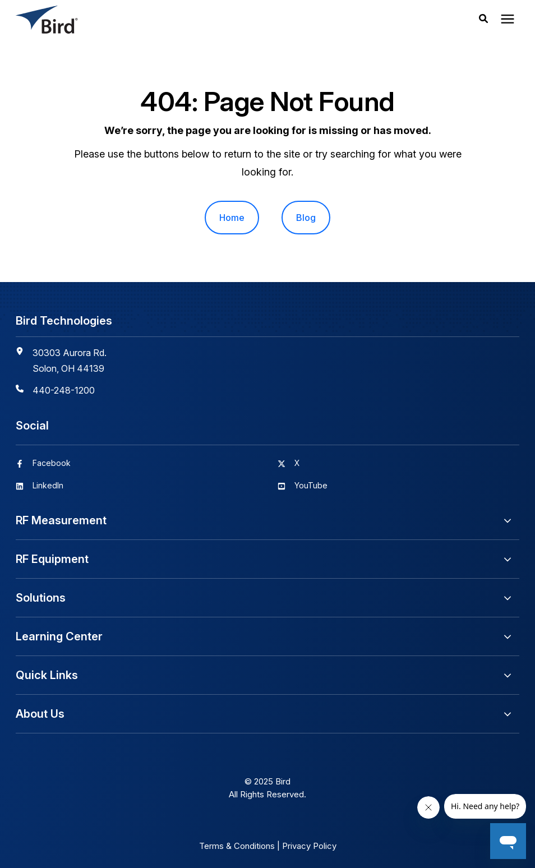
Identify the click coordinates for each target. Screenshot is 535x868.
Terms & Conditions (237, 846)
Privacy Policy (309, 846)
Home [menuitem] (232, 217)
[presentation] (507, 19)
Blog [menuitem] (306, 217)
